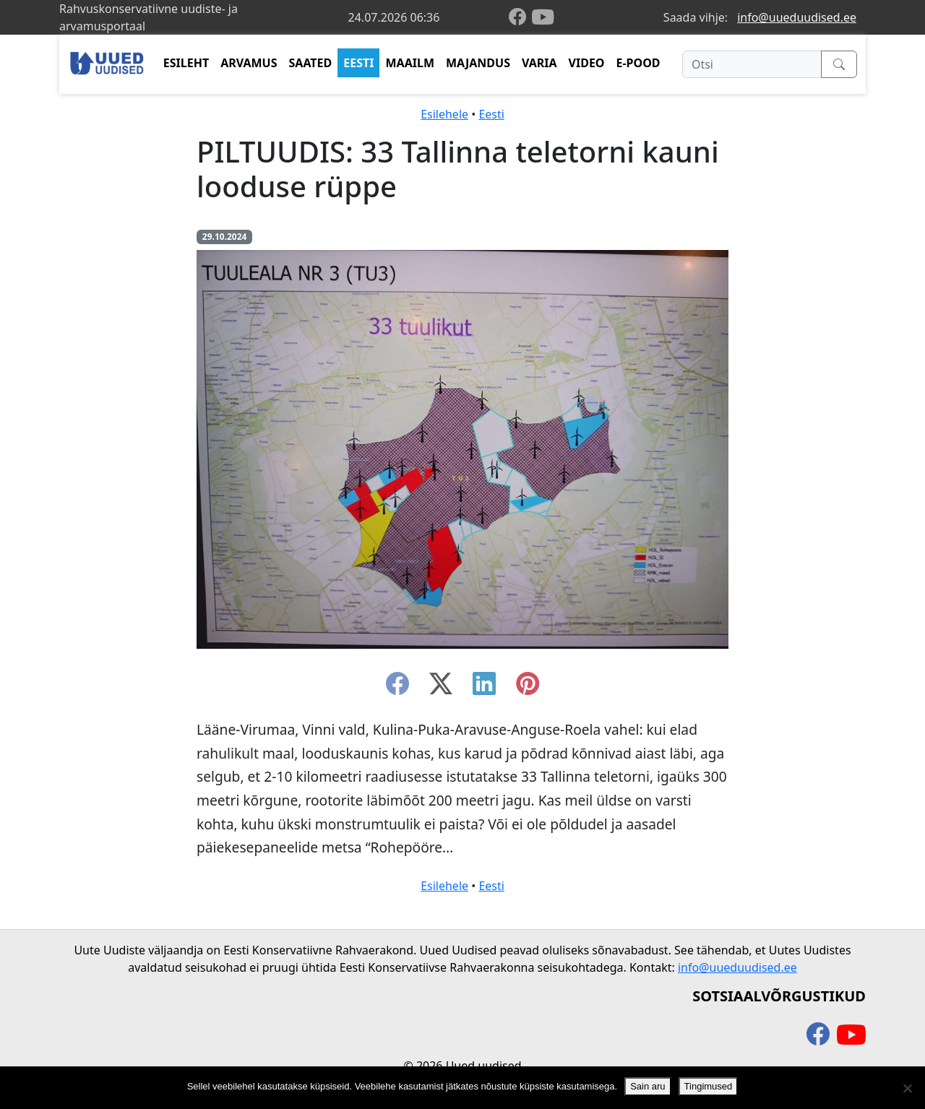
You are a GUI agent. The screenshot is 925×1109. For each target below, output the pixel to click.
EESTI (358, 63)
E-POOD (638, 63)
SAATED (310, 63)
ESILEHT (186, 63)
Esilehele (444, 114)
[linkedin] (484, 688)
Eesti (491, 114)
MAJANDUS (478, 63)
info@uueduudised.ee (796, 17)
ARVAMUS (248, 63)
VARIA (539, 63)
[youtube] (543, 17)
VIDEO (587, 63)
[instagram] (527, 688)
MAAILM (409, 63)
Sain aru (647, 1086)
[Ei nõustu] (907, 1088)
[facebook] (520, 17)
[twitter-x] (441, 688)
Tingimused (708, 1086)
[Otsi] (752, 64)
